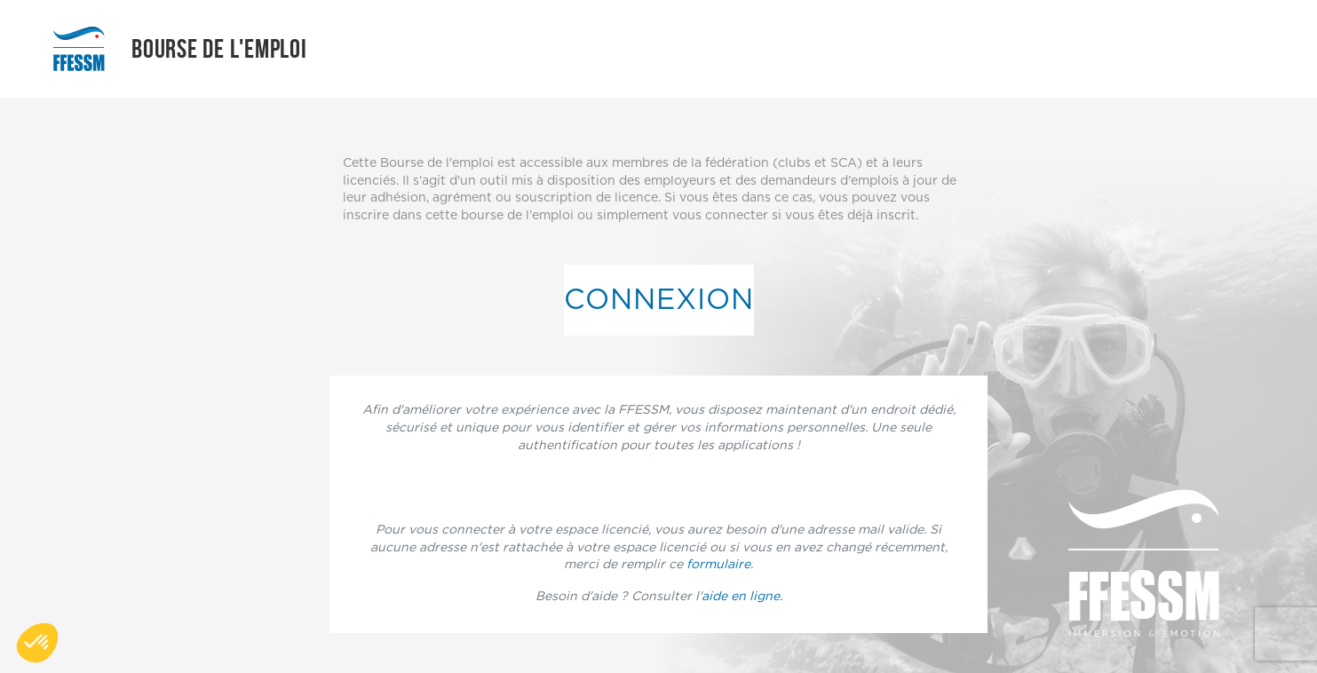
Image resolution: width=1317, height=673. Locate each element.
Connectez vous (659, 486)
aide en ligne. (742, 596)
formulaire (718, 564)
